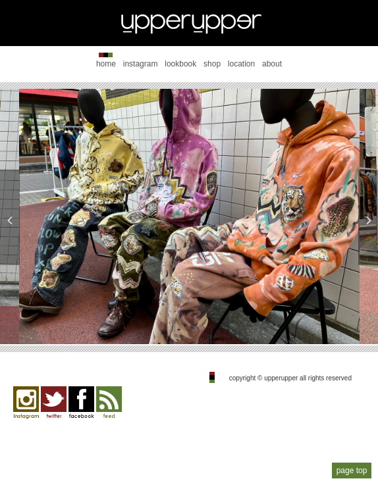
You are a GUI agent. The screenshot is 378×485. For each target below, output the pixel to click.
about (272, 63)
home (106, 63)
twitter (54, 402)
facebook (81, 402)
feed (109, 402)
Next (368, 217)
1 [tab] (149, 322)
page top (352, 470)
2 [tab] (169, 322)
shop (212, 63)
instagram (140, 63)
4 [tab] (208, 322)
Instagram (26, 402)
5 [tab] (228, 322)
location (241, 63)
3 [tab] (189, 322)
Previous (10, 217)
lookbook (180, 63)
